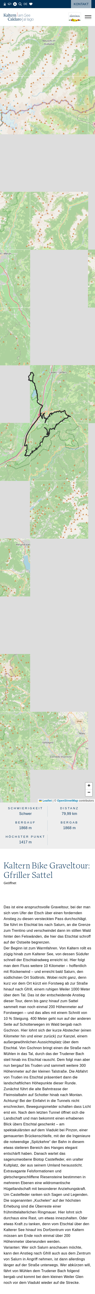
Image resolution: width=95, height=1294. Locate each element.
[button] (88, 786)
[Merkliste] (30, 4)
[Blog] (15, 4)
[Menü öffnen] (88, 17)
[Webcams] (5, 4)
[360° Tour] (9, 4)
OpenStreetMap (67, 800)
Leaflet (45, 800)
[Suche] (20, 4)
